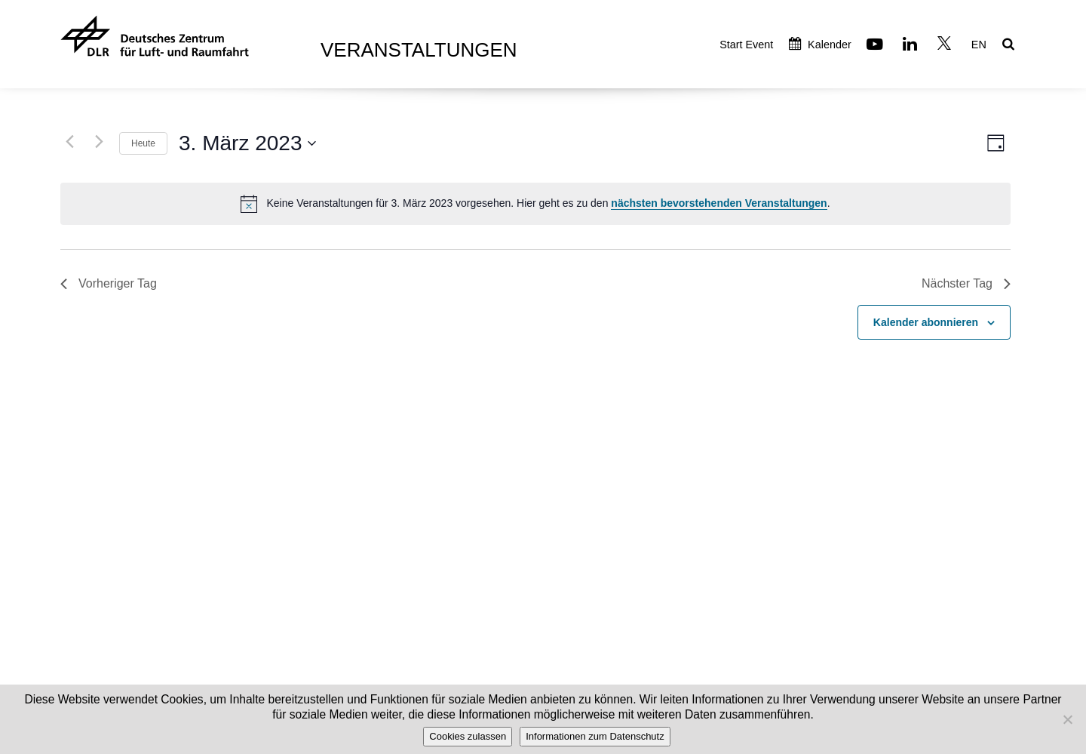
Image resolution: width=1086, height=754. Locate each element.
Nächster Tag (966, 283)
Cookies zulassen (467, 736)
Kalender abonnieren (925, 322)
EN (978, 44)
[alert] (535, 204)
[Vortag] (69, 141)
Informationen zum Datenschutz (595, 736)
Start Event (746, 44)
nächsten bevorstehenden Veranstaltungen (719, 203)
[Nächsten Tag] (99, 141)
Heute (143, 143)
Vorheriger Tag (108, 283)
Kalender (820, 44)
